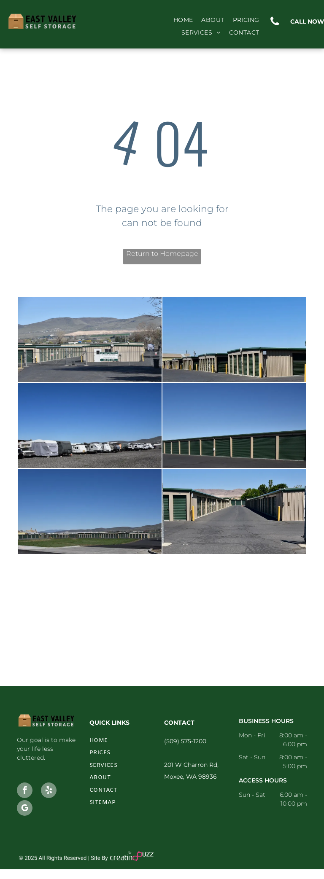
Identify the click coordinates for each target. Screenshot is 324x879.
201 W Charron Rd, (191, 765)
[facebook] (24, 791)
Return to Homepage (162, 254)
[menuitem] (183, 20)
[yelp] (49, 791)
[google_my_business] (24, 809)
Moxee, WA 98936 (190, 776)
